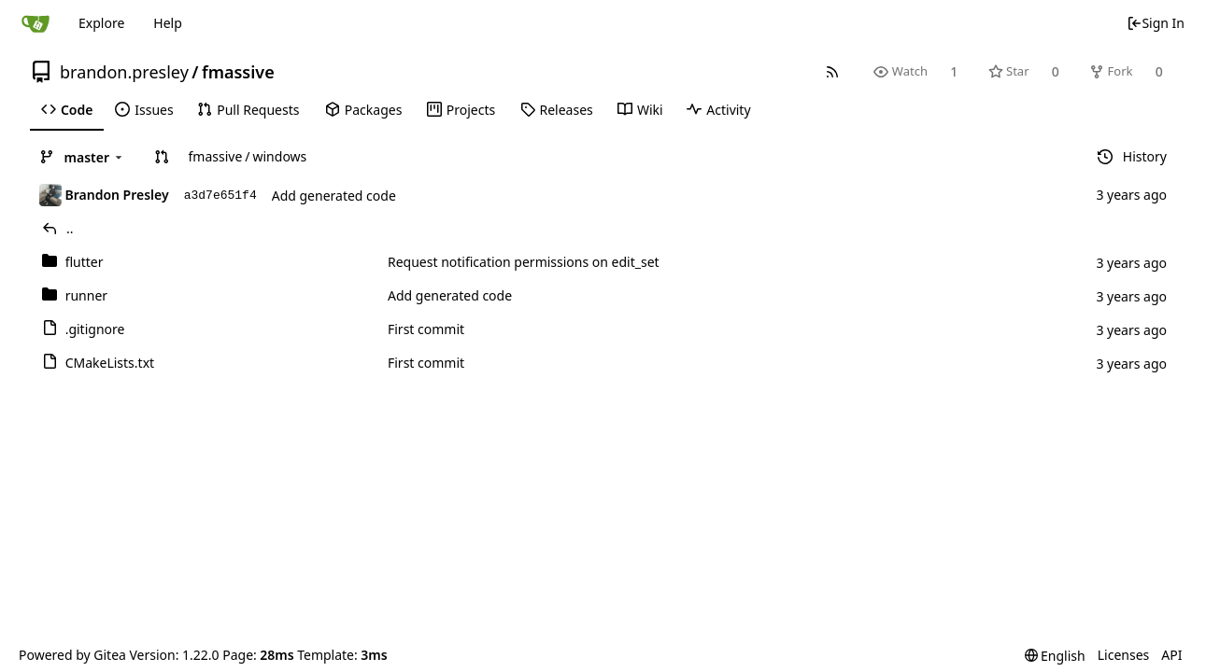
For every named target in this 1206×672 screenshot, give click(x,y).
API (1171, 655)
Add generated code (334, 195)
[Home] (35, 23)
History (1132, 156)
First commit (426, 329)
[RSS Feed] (833, 71)
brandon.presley (124, 72)
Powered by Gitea (72, 655)
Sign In (1156, 23)
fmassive (238, 72)
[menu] (1055, 656)
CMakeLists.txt (109, 362)
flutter (84, 262)
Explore (101, 23)
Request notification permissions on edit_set (524, 262)
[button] (161, 157)
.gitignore (95, 329)
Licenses (1124, 655)
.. (70, 228)
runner (86, 295)
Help (167, 23)
